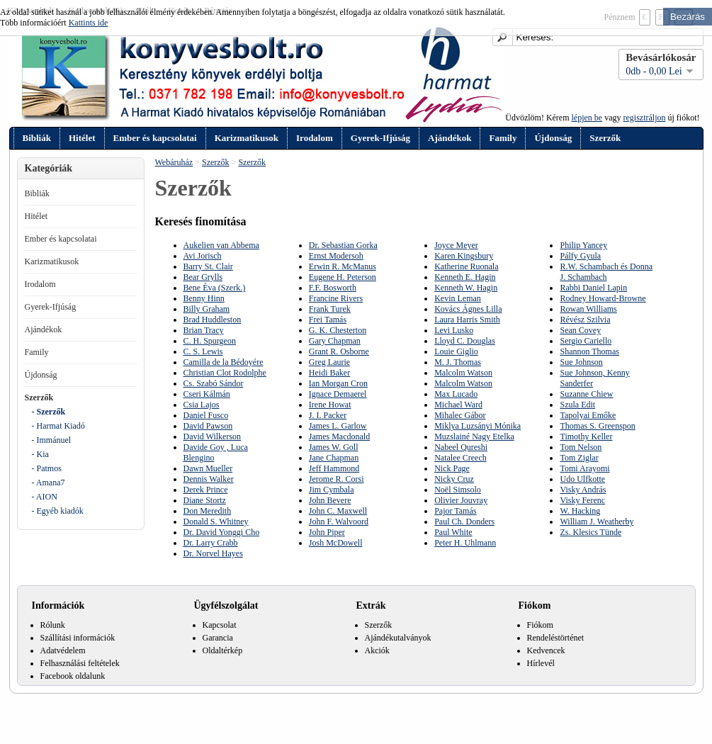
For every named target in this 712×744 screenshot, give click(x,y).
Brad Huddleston (212, 320)
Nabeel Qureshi (460, 447)
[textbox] (597, 37)
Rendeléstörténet (555, 638)
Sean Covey (580, 330)
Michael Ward (458, 405)
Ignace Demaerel (338, 394)
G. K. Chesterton (337, 330)
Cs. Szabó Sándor (213, 383)
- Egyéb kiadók (58, 511)
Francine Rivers (336, 298)
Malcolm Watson (463, 373)
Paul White (453, 532)
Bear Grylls (203, 277)
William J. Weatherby (596, 521)
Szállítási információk (77, 638)
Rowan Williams (588, 309)
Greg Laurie (329, 362)
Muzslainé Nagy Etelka (474, 436)
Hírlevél (541, 663)
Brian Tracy (203, 330)
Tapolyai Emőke (588, 415)
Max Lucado (456, 394)
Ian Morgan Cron (338, 383)
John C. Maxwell (338, 511)
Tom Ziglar (579, 458)
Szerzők (605, 138)
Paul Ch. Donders (464, 521)
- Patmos (47, 468)
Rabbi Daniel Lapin (593, 288)
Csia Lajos (201, 405)
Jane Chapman (333, 458)
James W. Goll (333, 447)
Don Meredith (207, 511)
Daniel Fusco (206, 415)
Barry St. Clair (208, 266)
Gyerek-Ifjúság (380, 138)
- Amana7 (48, 482)
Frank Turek (330, 309)
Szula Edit (577, 405)
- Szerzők (49, 412)
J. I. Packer (327, 415)
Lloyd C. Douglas (464, 341)
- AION (44, 497)
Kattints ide (88, 23)
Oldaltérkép (223, 650)
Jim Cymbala (331, 490)
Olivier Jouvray (460, 500)
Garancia (218, 638)
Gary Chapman (335, 341)
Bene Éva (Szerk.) (214, 288)
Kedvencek (546, 650)
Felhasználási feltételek (80, 663)
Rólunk (52, 625)
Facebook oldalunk (73, 676)
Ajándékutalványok (398, 638)
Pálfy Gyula (580, 256)
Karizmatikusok (246, 138)
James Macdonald (339, 436)
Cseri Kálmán (206, 394)
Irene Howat (330, 405)
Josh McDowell (336, 543)
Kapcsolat (220, 625)
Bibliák (37, 138)
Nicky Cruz (454, 479)
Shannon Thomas (589, 351)
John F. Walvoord (338, 521)
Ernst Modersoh (336, 256)
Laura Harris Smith (467, 320)
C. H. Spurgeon (209, 341)
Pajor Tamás (455, 511)
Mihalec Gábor (459, 415)
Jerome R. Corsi (336, 479)
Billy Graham (206, 309)
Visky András (583, 490)
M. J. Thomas (457, 362)
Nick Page (452, 468)
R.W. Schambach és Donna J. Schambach (606, 271)
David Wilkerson (212, 436)
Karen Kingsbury (463, 256)
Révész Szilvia (585, 320)
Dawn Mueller (208, 468)
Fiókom (540, 625)
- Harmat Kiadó (58, 426)
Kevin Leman (457, 298)
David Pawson (208, 426)
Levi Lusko (453, 330)
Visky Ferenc (582, 500)
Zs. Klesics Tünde (590, 532)
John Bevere (330, 500)
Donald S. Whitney (216, 521)
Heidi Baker (329, 373)
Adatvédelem (63, 650)
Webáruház (174, 162)
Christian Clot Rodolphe (224, 373)
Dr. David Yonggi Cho (221, 532)
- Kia (40, 454)
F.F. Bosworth (332, 288)
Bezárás (687, 16)
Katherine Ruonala (466, 266)
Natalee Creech (460, 458)
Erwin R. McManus (342, 266)
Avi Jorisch (202, 256)
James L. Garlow (338, 426)
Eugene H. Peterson (342, 277)
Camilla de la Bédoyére (223, 362)
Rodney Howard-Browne (602, 298)
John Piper (327, 532)
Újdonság (553, 138)
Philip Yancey (583, 245)
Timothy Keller (586, 436)
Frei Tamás (327, 320)
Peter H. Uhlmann (465, 543)
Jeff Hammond (334, 468)
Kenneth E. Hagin (464, 277)
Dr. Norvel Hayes (213, 553)
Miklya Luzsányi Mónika (477, 426)
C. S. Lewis (203, 351)
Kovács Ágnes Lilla (468, 309)
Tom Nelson (580, 447)
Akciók (377, 650)
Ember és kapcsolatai (155, 138)
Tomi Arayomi (584, 468)
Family (502, 138)
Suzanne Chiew (586, 394)
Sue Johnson (581, 362)
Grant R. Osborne (339, 351)
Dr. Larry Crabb (210, 543)
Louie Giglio (456, 351)
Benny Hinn (204, 298)
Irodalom (314, 138)
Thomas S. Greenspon (597, 426)
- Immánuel (52, 440)
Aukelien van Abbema (221, 245)
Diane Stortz (204, 500)
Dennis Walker (208, 479)
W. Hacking (580, 511)
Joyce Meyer (456, 245)
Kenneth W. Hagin (465, 288)
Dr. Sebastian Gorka (343, 245)
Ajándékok (449, 138)
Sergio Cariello (585, 341)
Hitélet (82, 138)
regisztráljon (644, 118)
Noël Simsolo (457, 490)
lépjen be (587, 118)
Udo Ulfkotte (582, 479)
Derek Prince (205, 490)
